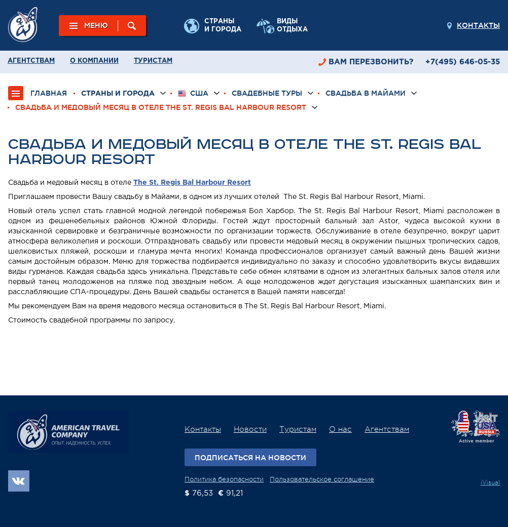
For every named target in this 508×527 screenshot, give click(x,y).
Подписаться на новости (250, 458)
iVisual (490, 482)
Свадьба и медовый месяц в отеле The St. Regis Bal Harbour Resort (160, 107)
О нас (340, 429)
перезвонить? (371, 62)
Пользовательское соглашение (322, 479)
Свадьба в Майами (365, 93)
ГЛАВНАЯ (48, 93)
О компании (94, 61)
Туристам (153, 61)
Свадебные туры (267, 93)
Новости (250, 429)
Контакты (478, 25)
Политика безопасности (224, 479)
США (193, 93)
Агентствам (31, 61)
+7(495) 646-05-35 (462, 62)
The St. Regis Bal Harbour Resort (192, 183)
